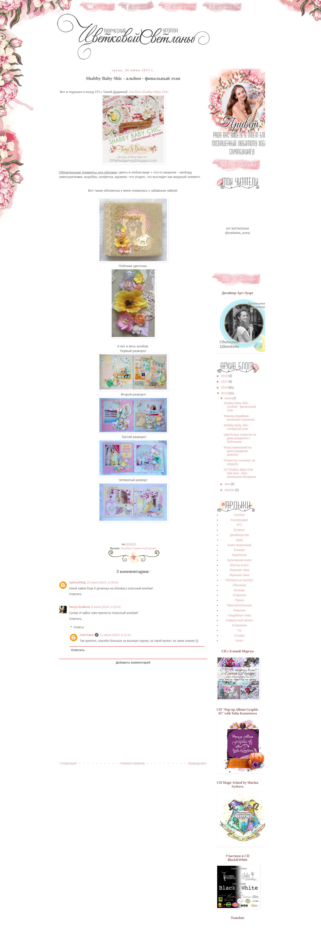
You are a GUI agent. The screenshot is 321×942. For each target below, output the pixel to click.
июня (229, 398)
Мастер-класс (239, 565)
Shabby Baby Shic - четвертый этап (237, 427)
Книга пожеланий (239, 545)
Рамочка (239, 610)
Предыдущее (197, 763)
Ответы (79, 627)
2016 (224, 387)
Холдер (239, 635)
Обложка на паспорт (239, 580)
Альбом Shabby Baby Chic (148, 92)
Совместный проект (144, 548)
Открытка (239, 595)
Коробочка (239, 555)
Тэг (239, 630)
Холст (239, 640)
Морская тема (239, 570)
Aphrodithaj (77, 582)
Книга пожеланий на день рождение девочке (237, 451)
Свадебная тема (239, 615)
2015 (224, 393)
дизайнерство (239, 535)
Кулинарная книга (239, 560)
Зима (239, 540)
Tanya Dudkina (79, 607)
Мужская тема (239, 575)
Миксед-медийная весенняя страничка (239, 417)
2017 (224, 381)
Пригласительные (239, 605)
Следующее (68, 763)
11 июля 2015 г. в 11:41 (115, 635)
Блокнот (239, 530)
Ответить (75, 594)
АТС (239, 524)
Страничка (239, 625)
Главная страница (132, 763)
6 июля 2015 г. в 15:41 (106, 607)
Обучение (239, 585)
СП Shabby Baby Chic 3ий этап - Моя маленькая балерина (240, 473)
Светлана (87, 635)
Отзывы (239, 590)
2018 (224, 376)
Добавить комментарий (133, 662)
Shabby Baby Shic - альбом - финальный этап (240, 406)
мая (228, 484)
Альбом (125, 548)
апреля (230, 490)
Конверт (239, 550)
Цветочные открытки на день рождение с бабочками (240, 438)
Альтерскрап (239, 520)
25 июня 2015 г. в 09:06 (102, 582)
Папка (239, 600)
